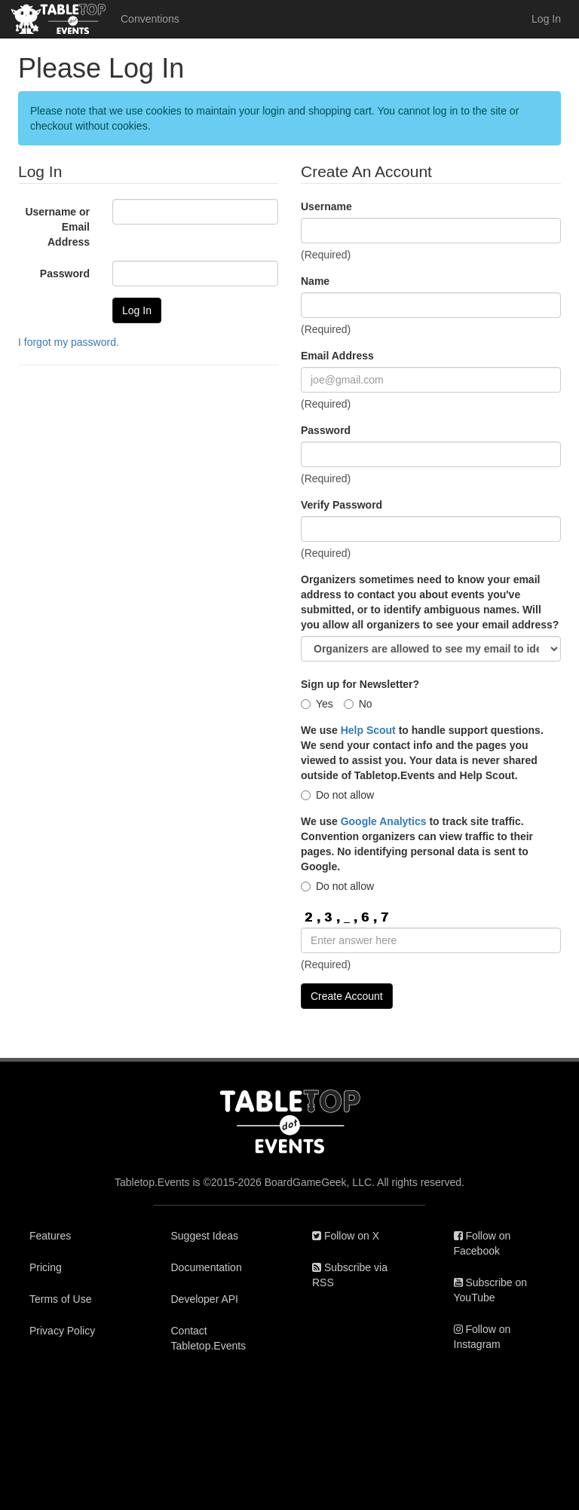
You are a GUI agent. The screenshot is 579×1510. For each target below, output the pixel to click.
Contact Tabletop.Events (209, 1338)
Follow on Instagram (482, 1336)
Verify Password (341, 505)
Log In (546, 19)
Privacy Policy (62, 1331)
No (358, 704)
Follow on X (345, 1236)
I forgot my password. (68, 342)
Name (315, 281)
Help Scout (368, 730)
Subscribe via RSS (350, 1274)
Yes (317, 704)
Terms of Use (60, 1299)
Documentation (206, 1267)
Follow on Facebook (482, 1243)
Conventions (150, 19)
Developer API (205, 1299)
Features (50, 1236)
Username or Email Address (57, 227)
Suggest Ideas (205, 1236)
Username (326, 206)
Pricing (45, 1267)
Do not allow (337, 795)
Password (65, 273)
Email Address (337, 356)
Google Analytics (384, 821)
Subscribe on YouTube (491, 1290)
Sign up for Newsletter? (360, 684)
